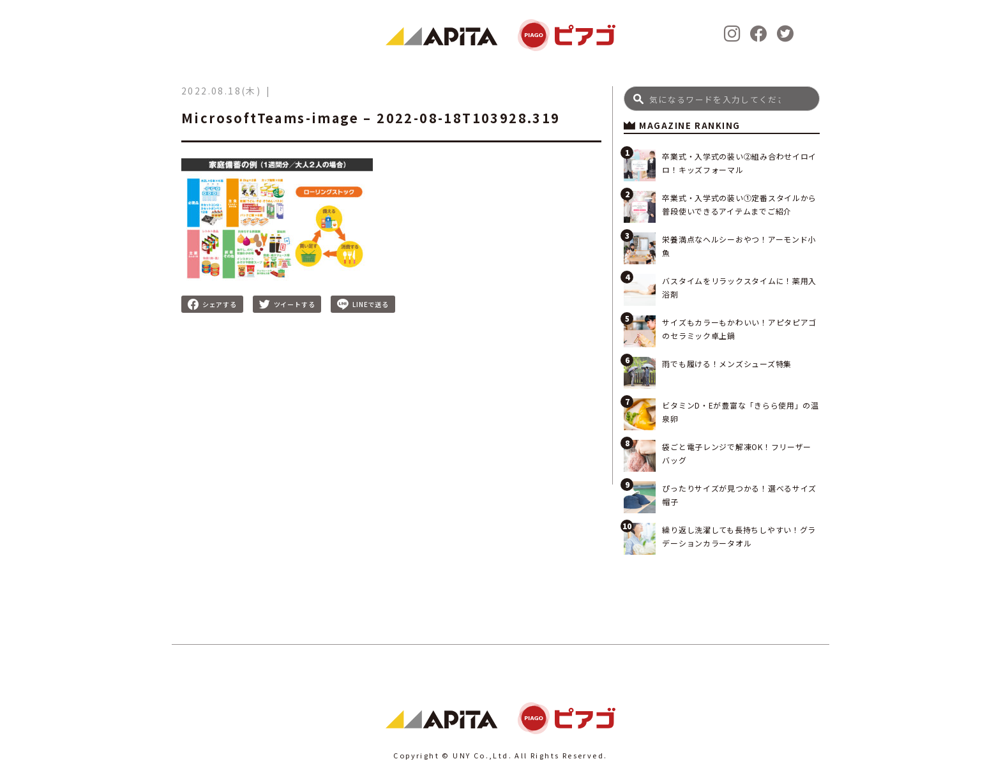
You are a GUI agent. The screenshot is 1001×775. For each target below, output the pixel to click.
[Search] (722, 98)
